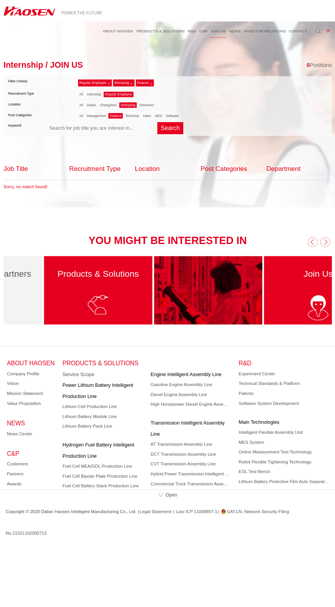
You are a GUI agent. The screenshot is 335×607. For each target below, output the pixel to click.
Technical (132, 116)
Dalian (91, 105)
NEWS (234, 30)
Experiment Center (256, 373)
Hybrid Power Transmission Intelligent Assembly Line (190, 474)
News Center (19, 433)
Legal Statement (155, 511)
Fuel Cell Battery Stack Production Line (100, 485)
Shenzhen (146, 105)
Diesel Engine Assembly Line (178, 394)
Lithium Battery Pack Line (87, 426)
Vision (13, 383)
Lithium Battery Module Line (89, 416)
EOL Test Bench (254, 471)
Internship (94, 94)
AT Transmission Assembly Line (181, 444)
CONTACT (298, 30)
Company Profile (23, 373)
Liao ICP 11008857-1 (196, 511)
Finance (142, 83)
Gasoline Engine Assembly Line (181, 384)
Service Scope (78, 374)
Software (172, 116)
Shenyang (121, 83)
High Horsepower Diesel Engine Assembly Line (190, 404)
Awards (14, 484)
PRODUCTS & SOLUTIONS (160, 30)
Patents (245, 393)
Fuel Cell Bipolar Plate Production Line (99, 476)
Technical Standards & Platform (269, 383)
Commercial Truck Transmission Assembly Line (190, 484)
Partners (15, 474)
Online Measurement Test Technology (275, 452)
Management (96, 116)
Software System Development (268, 403)
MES (158, 116)
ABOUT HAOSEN (118, 30)
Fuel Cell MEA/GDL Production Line (97, 466)
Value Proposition (24, 403)
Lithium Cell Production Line (89, 406)
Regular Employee (92, 83)
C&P (203, 30)
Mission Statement (25, 393)
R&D (192, 30)
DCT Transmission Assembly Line (183, 454)
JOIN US (217, 30)
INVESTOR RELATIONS (264, 30)
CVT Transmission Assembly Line (182, 464)
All (81, 94)
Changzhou (108, 105)
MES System (251, 442)
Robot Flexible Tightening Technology (274, 462)
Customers (17, 464)
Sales (147, 116)
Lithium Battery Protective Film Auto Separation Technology (284, 481)
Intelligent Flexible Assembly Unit (270, 432)
